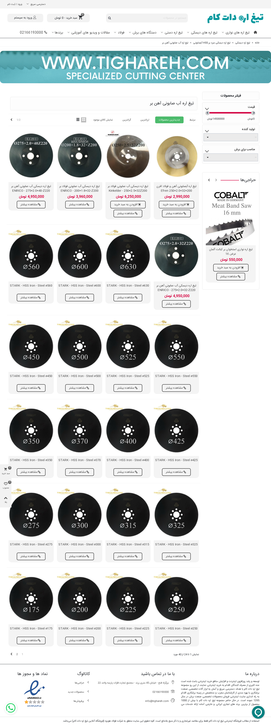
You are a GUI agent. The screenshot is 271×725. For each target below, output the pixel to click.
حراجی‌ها (248, 180)
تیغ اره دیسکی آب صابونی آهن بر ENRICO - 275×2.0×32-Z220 (176, 288)
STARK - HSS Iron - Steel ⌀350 (31, 460)
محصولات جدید (79, 692)
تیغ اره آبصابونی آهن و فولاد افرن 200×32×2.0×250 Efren (176, 188)
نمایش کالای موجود (103, 120)
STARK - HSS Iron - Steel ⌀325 (176, 544)
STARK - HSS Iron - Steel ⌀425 (176, 460)
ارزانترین (144, 120)
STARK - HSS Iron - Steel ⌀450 (31, 376)
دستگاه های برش (144, 33)
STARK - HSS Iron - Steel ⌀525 (128, 376)
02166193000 (33, 33)
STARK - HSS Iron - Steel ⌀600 (79, 286)
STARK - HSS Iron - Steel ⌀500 (79, 376)
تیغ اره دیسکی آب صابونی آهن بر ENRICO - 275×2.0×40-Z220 (31, 188)
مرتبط (192, 120)
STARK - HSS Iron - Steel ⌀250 (176, 629)
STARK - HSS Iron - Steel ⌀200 (79, 629)
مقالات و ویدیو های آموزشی (90, 33)
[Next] (11, 120)
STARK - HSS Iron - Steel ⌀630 (128, 286)
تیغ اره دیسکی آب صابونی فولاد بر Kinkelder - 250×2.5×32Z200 (128, 188)
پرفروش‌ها (81, 701)
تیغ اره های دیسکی (203, 33)
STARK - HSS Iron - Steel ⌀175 (31, 629)
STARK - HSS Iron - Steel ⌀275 (31, 544)
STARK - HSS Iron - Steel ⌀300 (79, 544)
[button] (216, 180)
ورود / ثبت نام (14, 4)
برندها (59, 33)
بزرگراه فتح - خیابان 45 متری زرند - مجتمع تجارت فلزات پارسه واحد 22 (136, 683)
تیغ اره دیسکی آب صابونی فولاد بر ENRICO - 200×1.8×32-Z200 (79, 188)
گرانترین (126, 120)
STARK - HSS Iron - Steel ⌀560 (31, 286)
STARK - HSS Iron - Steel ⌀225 (128, 629)
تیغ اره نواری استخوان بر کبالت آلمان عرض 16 (231, 251)
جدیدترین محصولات (169, 120)
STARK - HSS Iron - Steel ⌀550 (176, 376)
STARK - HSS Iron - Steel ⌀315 (128, 544)
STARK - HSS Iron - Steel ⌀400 (128, 460)
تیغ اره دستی (173, 33)
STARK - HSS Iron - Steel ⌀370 (79, 460)
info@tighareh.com (160, 701)
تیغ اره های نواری (237, 33)
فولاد (120, 33)
